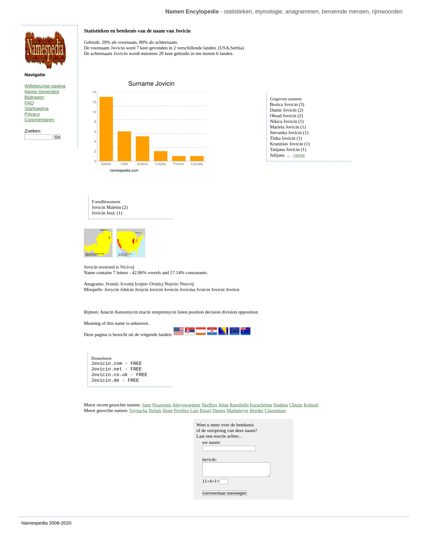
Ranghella (239, 404)
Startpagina (36, 108)
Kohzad (311, 404)
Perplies (181, 410)
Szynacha (138, 410)
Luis (194, 410)
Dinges (219, 410)
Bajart (205, 410)
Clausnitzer (275, 410)
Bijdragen (34, 97)
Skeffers (209, 404)
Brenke (256, 410)
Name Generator (41, 91)
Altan (223, 404)
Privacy (32, 114)
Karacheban (261, 404)
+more (299, 155)
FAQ (29, 102)
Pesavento (161, 404)
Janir (146, 404)
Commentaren (39, 119)
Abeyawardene (186, 404)
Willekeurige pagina (44, 85)
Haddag (280, 404)
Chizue (295, 404)
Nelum (155, 410)
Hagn (167, 410)
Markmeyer (238, 410)
